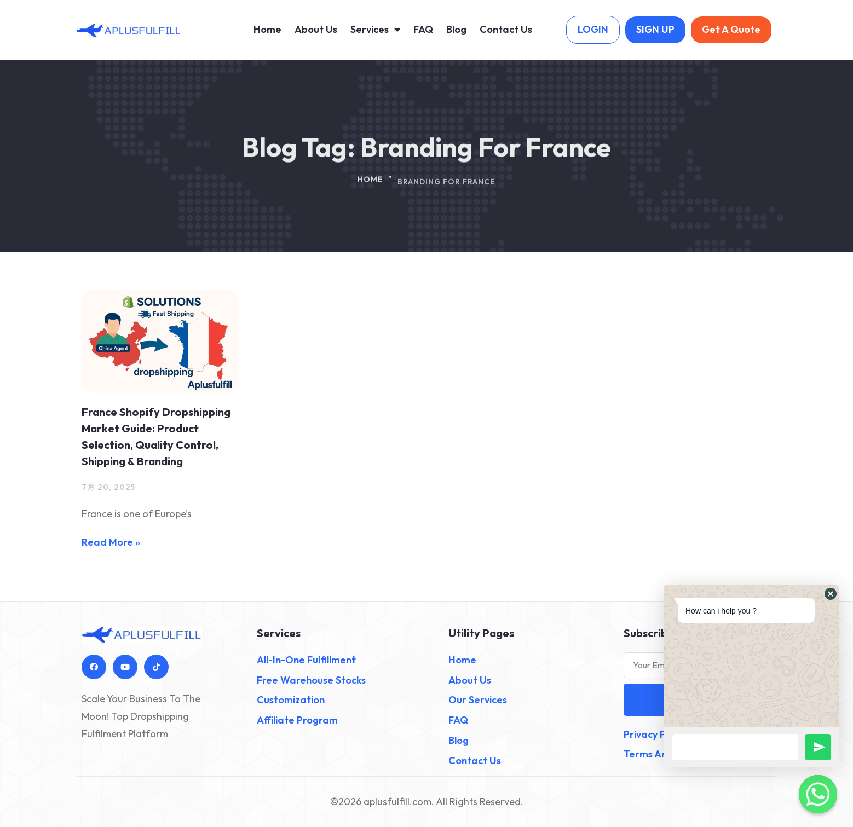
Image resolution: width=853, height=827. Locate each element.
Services (375, 29)
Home (267, 29)
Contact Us (506, 29)
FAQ (423, 29)
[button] (831, 594)
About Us (316, 29)
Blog (456, 29)
